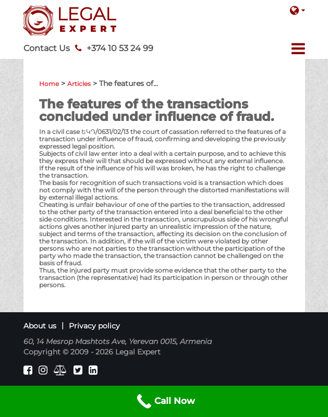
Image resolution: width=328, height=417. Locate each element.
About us (39, 325)
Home (49, 84)
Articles (79, 84)
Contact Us (46, 48)
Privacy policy (94, 325)
